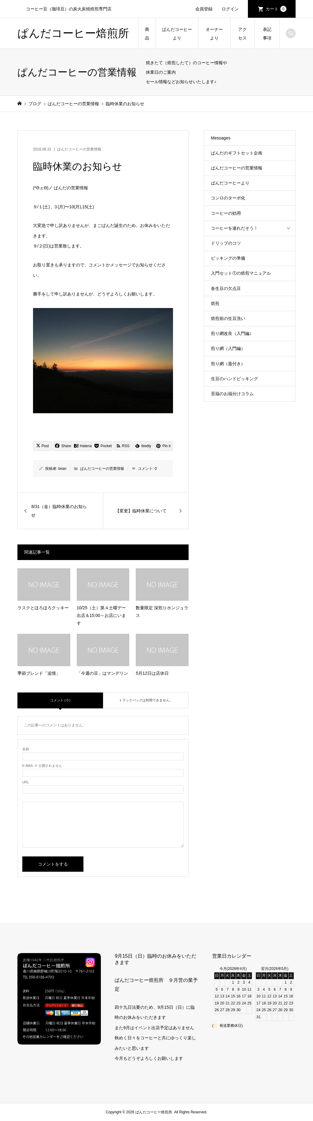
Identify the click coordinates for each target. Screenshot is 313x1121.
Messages (220, 137)
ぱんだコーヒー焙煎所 (73, 33)
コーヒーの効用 (226, 213)
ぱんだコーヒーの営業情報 (79, 149)
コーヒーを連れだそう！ (234, 228)
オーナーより (214, 33)
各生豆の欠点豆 (226, 288)
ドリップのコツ (226, 243)
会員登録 (203, 8)
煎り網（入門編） (228, 348)
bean (62, 468)
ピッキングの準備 (228, 258)
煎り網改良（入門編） (232, 333)
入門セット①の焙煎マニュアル (241, 273)
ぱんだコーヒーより (177, 33)
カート (276, 9)
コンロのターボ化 (228, 197)
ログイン (230, 8)
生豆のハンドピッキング (234, 378)
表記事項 (267, 33)
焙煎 (215, 303)
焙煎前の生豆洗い (228, 318)
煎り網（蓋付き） (228, 363)
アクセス (242, 33)
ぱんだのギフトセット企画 (236, 152)
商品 (147, 33)
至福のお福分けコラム (232, 393)
